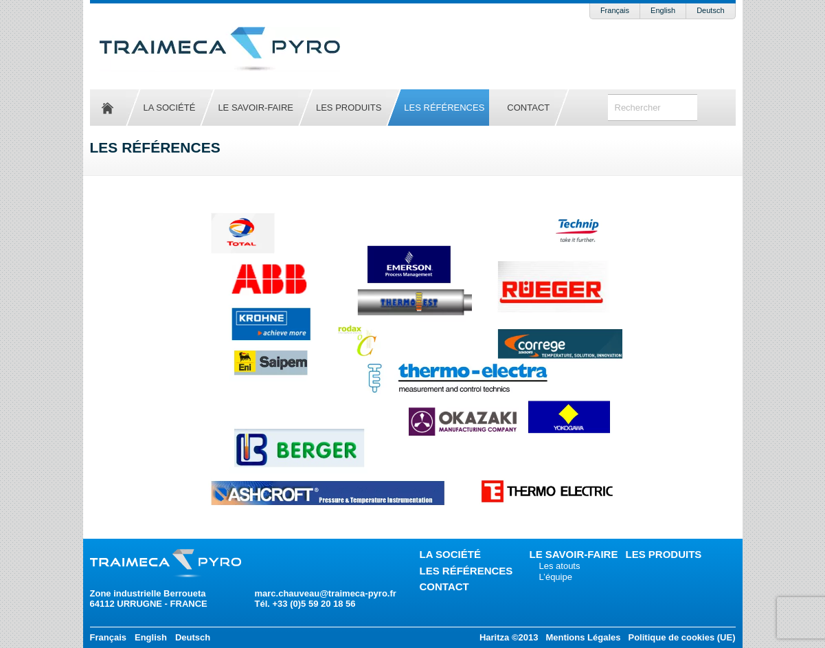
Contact (528, 107)
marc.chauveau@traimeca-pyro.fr (325, 593)
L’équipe (555, 577)
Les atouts (559, 566)
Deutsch (710, 10)
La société (170, 107)
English (663, 10)
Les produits (348, 107)
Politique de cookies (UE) (681, 637)
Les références (444, 107)
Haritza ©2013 (508, 637)
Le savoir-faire (255, 107)
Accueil (108, 107)
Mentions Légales (582, 637)
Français (614, 10)
